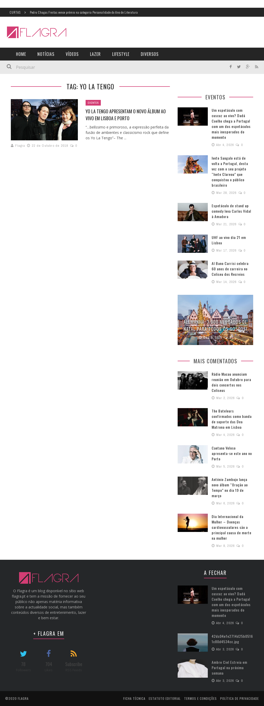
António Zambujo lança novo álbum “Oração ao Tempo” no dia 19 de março (230, 487)
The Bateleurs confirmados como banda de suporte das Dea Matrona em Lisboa (232, 418)
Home (21, 54)
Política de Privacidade (239, 698)
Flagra (20, 145)
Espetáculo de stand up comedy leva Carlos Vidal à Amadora (231, 211)
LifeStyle (120, 54)
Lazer (95, 54)
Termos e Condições (200, 698)
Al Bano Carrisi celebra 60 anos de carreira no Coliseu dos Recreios (230, 269)
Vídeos (72, 54)
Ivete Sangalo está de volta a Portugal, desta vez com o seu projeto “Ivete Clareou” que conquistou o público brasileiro (230, 171)
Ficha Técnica (134, 698)
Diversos (150, 54)
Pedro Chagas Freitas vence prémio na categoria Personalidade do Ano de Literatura (84, 12)
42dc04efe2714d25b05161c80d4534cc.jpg (232, 638)
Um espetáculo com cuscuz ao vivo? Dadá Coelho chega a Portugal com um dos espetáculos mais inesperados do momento (231, 123)
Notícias (45, 54)
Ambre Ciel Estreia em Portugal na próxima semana (229, 667)
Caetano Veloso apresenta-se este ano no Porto (232, 453)
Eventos (93, 103)
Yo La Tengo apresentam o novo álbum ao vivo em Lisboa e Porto (126, 115)
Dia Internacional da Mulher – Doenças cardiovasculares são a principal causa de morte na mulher (231, 526)
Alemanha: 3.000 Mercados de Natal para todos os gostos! (215, 325)
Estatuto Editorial (165, 698)
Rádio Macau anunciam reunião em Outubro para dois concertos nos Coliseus (231, 382)
